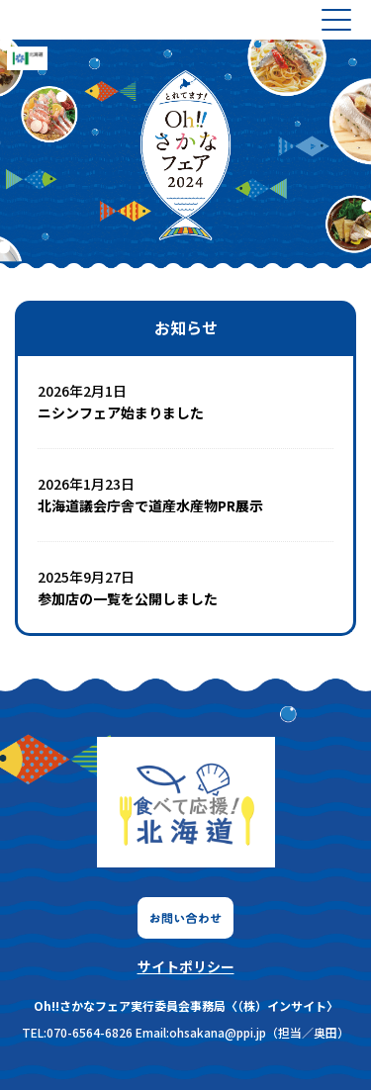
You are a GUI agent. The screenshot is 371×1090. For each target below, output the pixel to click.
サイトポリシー (186, 966)
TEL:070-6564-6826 (77, 1032)
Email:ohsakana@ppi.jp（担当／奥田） (242, 1032)
